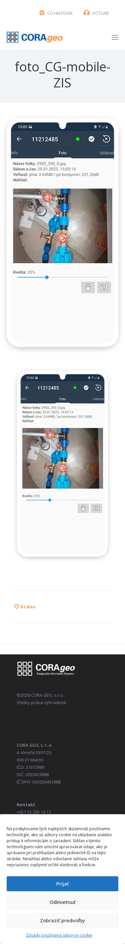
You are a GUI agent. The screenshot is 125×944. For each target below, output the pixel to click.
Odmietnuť (63, 902)
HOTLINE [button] (100, 13)
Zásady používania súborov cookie (59, 935)
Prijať (62, 883)
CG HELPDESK (60, 13)
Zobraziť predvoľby (62, 920)
